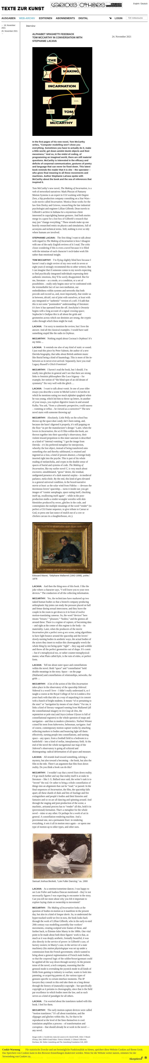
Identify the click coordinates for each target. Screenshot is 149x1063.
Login (118, 18)
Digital (83, 18)
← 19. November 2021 (8, 26)
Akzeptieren (135, 1059)
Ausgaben (9, 18)
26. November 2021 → (9, 32)
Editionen (45, 18)
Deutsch (144, 4)
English (136, 4)
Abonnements (65, 18)
